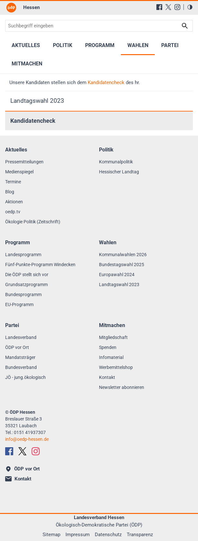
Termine (13, 181)
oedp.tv (12, 211)
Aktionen (14, 201)
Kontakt (107, 377)
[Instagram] (177, 7)
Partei (170, 45)
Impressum (77, 534)
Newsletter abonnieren (121, 387)
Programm (99, 45)
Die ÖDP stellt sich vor (26, 274)
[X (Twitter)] (168, 7)
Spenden (107, 347)
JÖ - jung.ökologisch (25, 377)
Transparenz (140, 534)
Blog (9, 191)
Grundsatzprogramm (26, 284)
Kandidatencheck (106, 82)
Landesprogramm (23, 254)
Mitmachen (27, 64)
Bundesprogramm (23, 294)
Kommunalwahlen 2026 (123, 254)
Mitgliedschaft (113, 337)
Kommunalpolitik (116, 161)
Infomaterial (111, 357)
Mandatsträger (20, 357)
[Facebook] (159, 7)
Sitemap (51, 534)
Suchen (185, 26)
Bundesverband (21, 367)
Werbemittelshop (116, 367)
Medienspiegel (19, 171)
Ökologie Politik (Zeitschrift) (32, 221)
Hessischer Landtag (119, 171)
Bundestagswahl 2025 (121, 264)
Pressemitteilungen (24, 161)
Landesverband (20, 337)
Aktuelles (26, 45)
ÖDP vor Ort (17, 347)
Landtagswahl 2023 (37, 100)
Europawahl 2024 (116, 274)
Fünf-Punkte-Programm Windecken (40, 264)
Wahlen (137, 45)
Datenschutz (108, 534)
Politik (62, 45)
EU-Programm (19, 304)
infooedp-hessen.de (27, 439)
